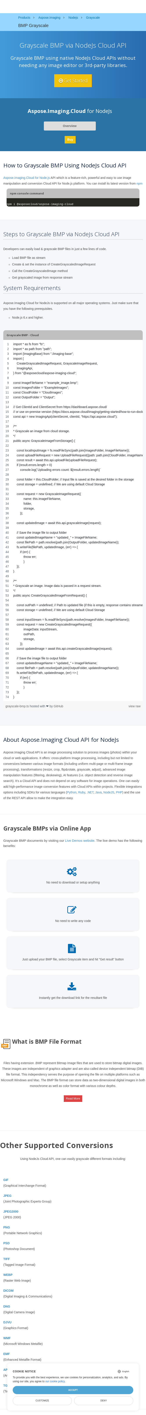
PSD (6, 1243)
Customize (42, 1400)
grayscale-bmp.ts (17, 706)
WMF (7, 1338)
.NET (90, 792)
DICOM (8, 1291)
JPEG (7, 1196)
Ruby (81, 792)
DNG (6, 1306)
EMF (6, 1354)
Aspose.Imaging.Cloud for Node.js (26, 178)
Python (72, 792)
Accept (73, 1390)
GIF (5, 1180)
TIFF (6, 1259)
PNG (6, 1227)
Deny (103, 1400)
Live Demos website (79, 840)
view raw (135, 706)
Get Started (73, 80)
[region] (73, 520)
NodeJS (108, 792)
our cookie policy (55, 1381)
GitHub (58, 706)
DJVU (7, 1322)
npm (139, 183)
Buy (70, 139)
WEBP (7, 1275)
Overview (70, 126)
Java (98, 792)
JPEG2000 (10, 1212)
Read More (73, 1098)
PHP (119, 792)
